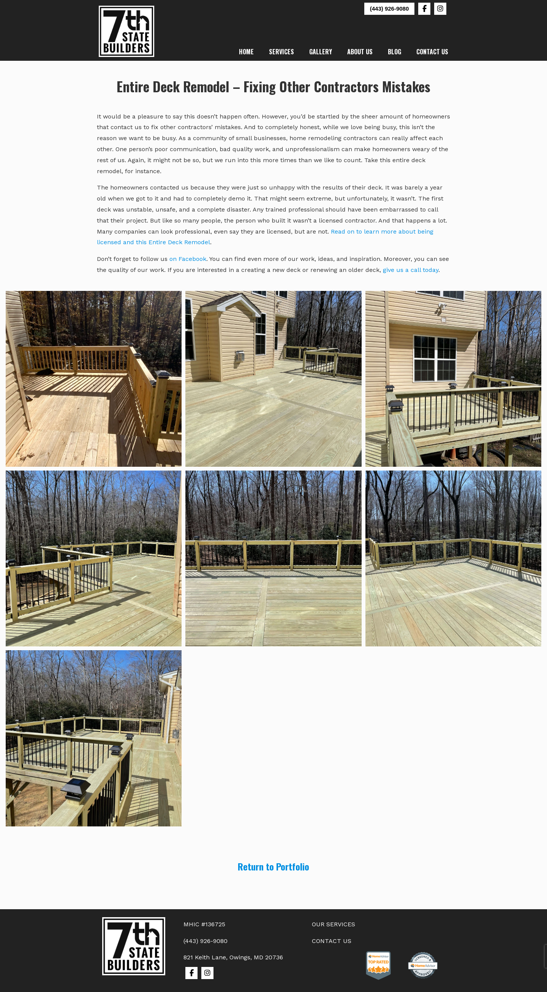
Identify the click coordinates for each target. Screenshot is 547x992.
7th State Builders (127, 31)
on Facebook (187, 258)
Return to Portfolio (273, 866)
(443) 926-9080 (389, 8)
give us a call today (410, 269)
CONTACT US (331, 941)
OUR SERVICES (333, 924)
